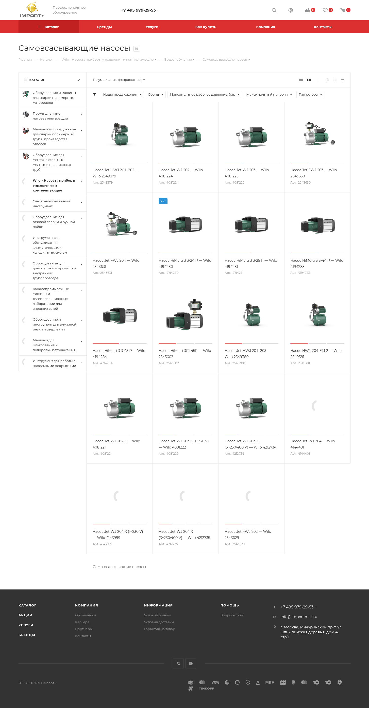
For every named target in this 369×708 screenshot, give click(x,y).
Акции (25, 615)
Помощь (229, 605)
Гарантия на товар (159, 629)
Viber (178, 663)
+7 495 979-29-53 (138, 10)
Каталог (27, 605)
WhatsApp (190, 663)
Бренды (26, 635)
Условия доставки (159, 622)
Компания (86, 605)
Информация (158, 605)
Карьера (82, 622)
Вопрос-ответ (231, 615)
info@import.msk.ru (299, 616)
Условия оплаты (157, 615)
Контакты (83, 636)
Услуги (26, 625)
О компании (85, 615)
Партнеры (83, 629)
